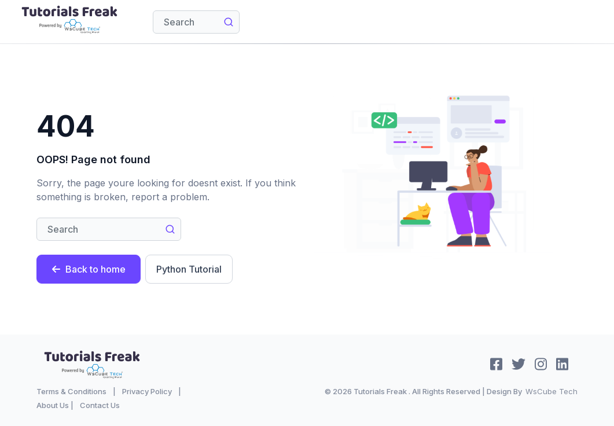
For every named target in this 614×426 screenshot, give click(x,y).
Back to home (89, 269)
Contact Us (100, 405)
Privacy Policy (147, 391)
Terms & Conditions (71, 391)
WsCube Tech (551, 391)
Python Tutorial (189, 269)
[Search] (196, 22)
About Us (52, 405)
